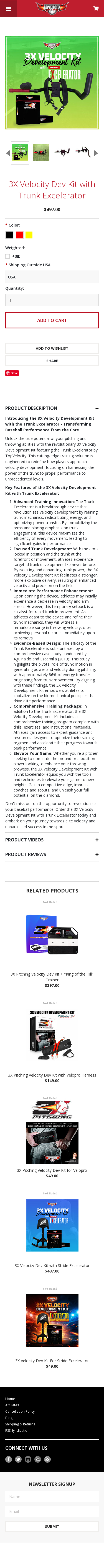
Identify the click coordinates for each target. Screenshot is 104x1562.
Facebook (8, 1449)
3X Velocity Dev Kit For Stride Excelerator (52, 1350)
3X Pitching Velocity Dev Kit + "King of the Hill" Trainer (52, 966)
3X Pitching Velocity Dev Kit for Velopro (52, 1159)
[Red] (19, 224)
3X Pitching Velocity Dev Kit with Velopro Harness (52, 1064)
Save (14, 362)
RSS (47, 1449)
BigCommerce (40, 1559)
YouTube (37, 1449)
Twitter (18, 1449)
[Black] (9, 224)
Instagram (28, 1449)
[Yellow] (29, 224)
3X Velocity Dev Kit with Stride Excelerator (52, 1255)
